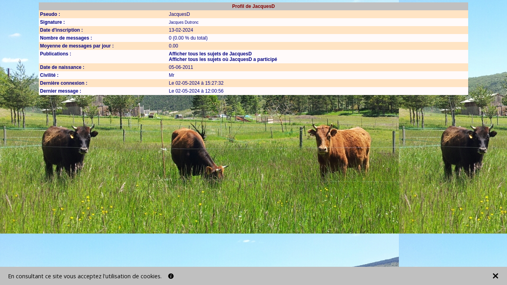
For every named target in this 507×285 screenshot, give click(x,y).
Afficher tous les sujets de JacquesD (210, 54)
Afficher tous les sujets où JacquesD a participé (223, 59)
